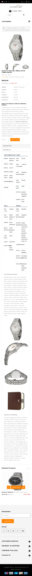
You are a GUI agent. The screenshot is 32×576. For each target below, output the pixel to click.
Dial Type (6, 210)
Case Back (18, 187)
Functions (6, 246)
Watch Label (6, 176)
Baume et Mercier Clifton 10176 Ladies (17, 30)
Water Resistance (18, 258)
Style (18, 250)
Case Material (18, 174)
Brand (6, 158)
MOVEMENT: (5, 97)
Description (7, 146)
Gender (6, 171)
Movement (6, 182)
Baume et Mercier (12, 28)
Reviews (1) (7, 149)
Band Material (18, 217)
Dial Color (6, 216)
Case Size (17, 159)
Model (6, 167)
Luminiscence (18, 245)
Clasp (6, 241)
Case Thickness (18, 166)
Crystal (18, 193)
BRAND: (4, 87)
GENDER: (4, 94)
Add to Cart (15, 139)
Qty (3, 139)
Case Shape (18, 181)
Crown (18, 199)
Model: (4, 92)
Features (18, 265)
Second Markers (18, 225)
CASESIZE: (5, 99)
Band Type (18, 210)
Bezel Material (6, 230)
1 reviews (11, 77)
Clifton (23, 28)
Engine (6, 187)
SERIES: (4, 89)
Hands (6, 222)
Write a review (19, 77)
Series (6, 164)
